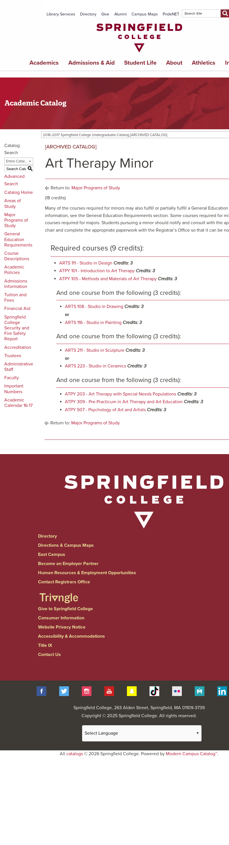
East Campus (51, 554)
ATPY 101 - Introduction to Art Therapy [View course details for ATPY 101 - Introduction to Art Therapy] (97, 271)
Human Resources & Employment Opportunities (87, 573)
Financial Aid (17, 308)
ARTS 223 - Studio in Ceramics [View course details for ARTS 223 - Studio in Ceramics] (95, 366)
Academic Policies (14, 269)
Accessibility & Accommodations (71, 636)
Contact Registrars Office (64, 582)
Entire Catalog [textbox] (17, 161)
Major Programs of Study (16, 220)
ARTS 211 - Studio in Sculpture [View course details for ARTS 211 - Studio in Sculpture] (94, 350)
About (174, 62)
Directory (88, 14)
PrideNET (171, 14)
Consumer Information (61, 618)
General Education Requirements (18, 239)
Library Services (61, 14)
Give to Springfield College (65, 609)
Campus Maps (145, 14)
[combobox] (18, 161)
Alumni (120, 14)
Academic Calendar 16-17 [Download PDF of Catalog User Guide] (18, 402)
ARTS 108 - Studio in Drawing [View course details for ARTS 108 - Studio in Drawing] (94, 306)
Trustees (12, 356)
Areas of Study (12, 203)
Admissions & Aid (91, 62)
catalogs (74, 754)
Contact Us (49, 654)
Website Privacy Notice (61, 627)
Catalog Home (18, 192)
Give (105, 14)
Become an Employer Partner (68, 563)
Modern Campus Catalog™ (191, 754)
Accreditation (17, 347)
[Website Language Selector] (142, 733)
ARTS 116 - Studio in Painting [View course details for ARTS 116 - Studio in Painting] (93, 322)
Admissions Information (15, 283)
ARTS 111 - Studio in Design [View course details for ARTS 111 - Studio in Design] (85, 263)
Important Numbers (13, 388)
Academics (44, 62)
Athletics (203, 62)
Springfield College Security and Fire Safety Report (16, 328)
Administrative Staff (18, 366)
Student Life (140, 62)
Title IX (45, 645)
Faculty (11, 378)
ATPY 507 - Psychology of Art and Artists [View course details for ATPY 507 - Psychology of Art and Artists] (105, 410)
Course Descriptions (16, 256)
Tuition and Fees (15, 297)
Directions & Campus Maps (66, 545)
